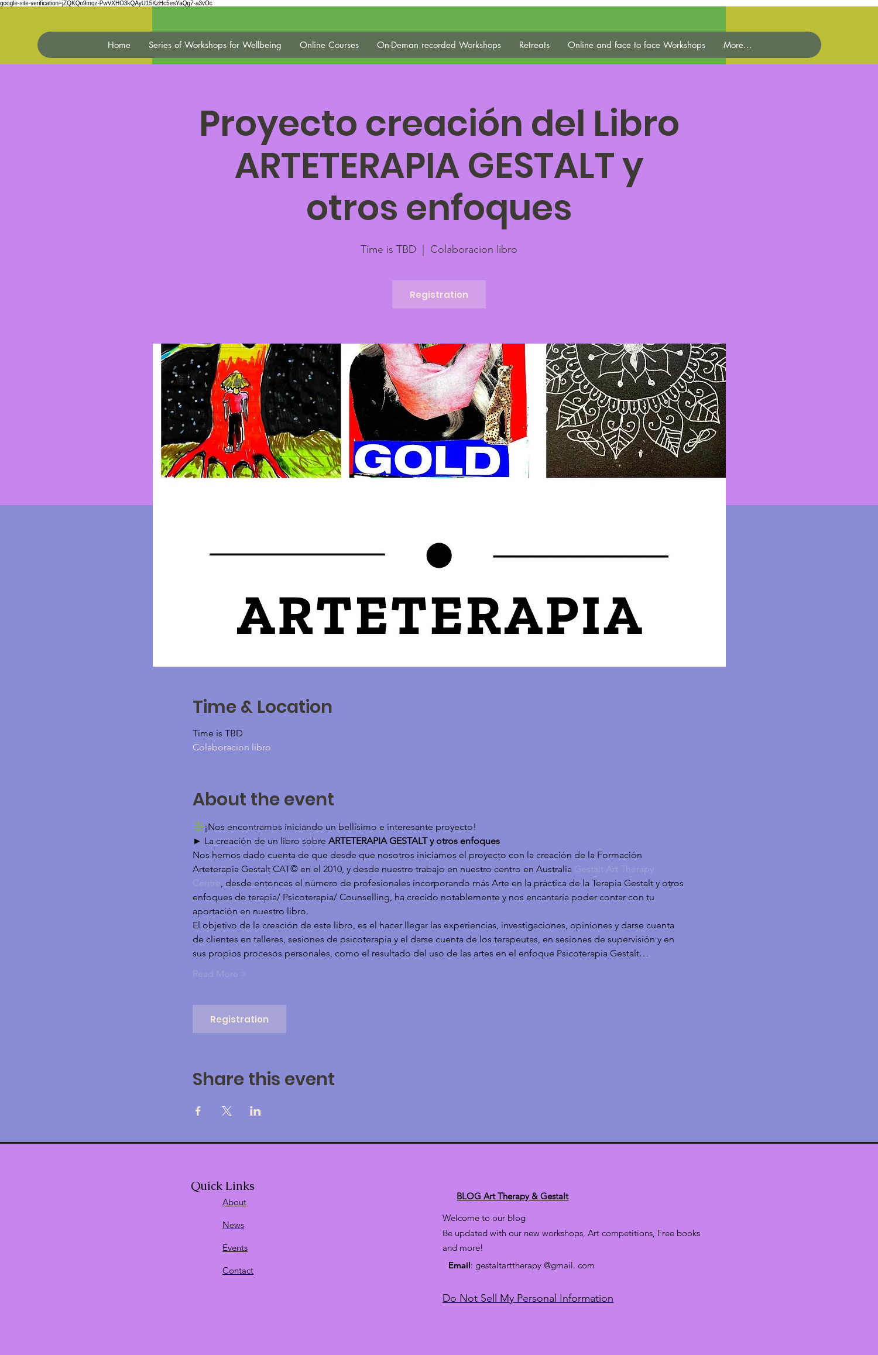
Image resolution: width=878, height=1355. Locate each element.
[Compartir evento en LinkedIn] (255, 1111)
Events (235, 1247)
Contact (237, 1270)
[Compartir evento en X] (226, 1111)
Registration (439, 295)
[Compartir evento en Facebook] (198, 1111)
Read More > (220, 973)
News (233, 1224)
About (234, 1202)
